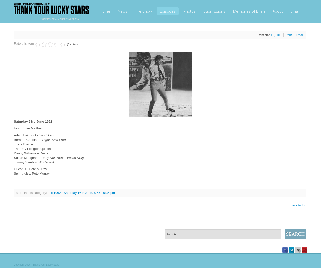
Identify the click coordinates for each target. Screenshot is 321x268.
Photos (189, 11)
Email (295, 11)
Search (295, 234)
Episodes (168, 11)
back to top (298, 205)
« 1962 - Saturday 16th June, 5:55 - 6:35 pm (83, 193)
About (278, 11)
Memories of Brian (249, 11)
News (122, 11)
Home (105, 11)
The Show (143, 11)
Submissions (214, 11)
